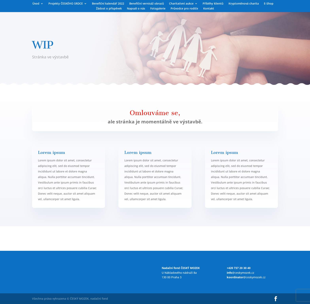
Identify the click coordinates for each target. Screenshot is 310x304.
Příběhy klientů (213, 3)
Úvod (35, 3)
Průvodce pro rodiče (184, 8)
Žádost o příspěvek (109, 8)
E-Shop (268, 3)
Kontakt (208, 8)
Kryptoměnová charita (244, 3)
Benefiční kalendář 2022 (108, 3)
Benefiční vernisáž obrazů (146, 3)
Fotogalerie (157, 8)
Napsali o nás (136, 8)
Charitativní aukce (181, 3)
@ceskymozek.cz (240, 273)
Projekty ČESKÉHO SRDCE (65, 3)
